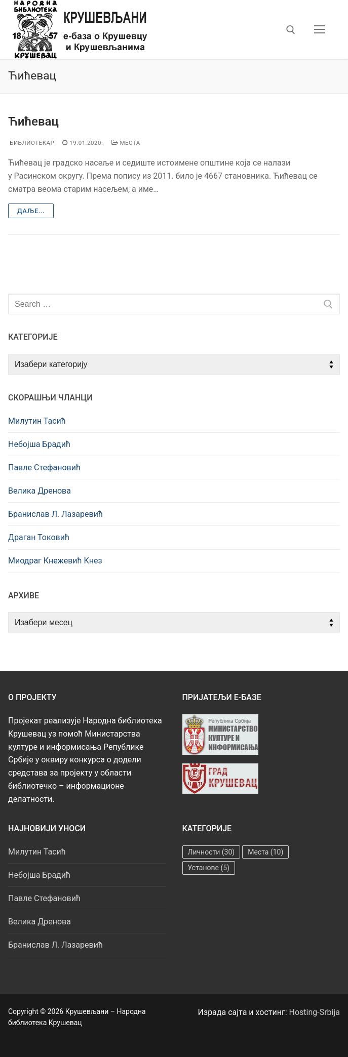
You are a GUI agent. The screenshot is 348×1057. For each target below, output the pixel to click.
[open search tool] (290, 29)
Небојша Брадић (39, 444)
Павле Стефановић (44, 467)
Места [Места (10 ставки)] (265, 852)
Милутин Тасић (37, 421)
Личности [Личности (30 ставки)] (211, 852)
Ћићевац (33, 121)
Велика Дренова (39, 491)
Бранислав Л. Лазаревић (55, 514)
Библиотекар (31, 142)
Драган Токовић (38, 537)
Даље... (31, 211)
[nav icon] (319, 29)
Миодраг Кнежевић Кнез (55, 560)
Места (125, 142)
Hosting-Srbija (314, 1012)
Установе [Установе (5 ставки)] (208, 868)
